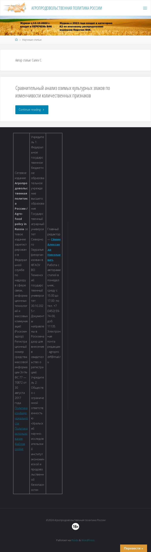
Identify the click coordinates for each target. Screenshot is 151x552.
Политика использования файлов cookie (21, 439)
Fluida (74, 540)
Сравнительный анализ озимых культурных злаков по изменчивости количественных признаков (62, 91)
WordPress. (88, 540)
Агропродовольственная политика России (66, 8)
